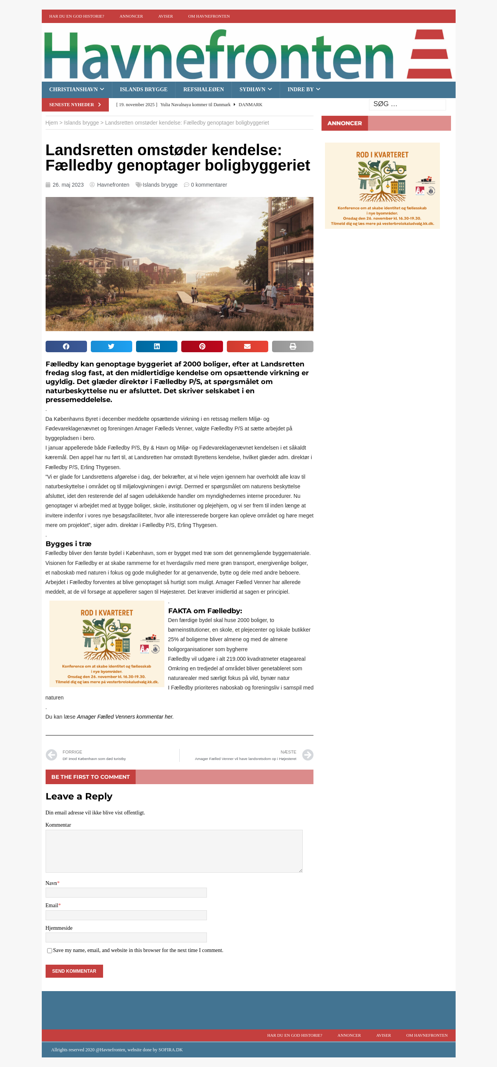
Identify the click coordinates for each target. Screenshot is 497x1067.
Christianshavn (73, 89)
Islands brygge (143, 89)
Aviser (165, 16)
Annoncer (131, 16)
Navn (51, 883)
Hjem (52, 123)
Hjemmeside (59, 928)
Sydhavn (252, 89)
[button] (66, 346)
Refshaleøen (203, 89)
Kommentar (58, 825)
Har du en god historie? (76, 16)
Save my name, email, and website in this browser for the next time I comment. (138, 950)
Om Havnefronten (209, 16)
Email (52, 905)
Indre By (301, 89)
